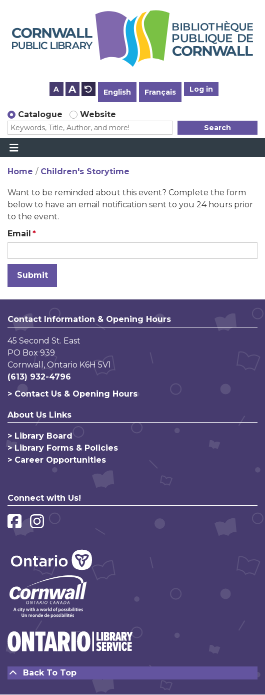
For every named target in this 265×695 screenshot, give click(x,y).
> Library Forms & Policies (63, 448)
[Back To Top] (133, 672)
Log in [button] (201, 89)
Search (217, 127)
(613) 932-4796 (39, 377)
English (117, 92)
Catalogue (40, 114)
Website (98, 114)
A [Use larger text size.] (72, 89)
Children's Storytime (85, 171)
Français (160, 92)
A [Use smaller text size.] (56, 89)
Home (20, 171)
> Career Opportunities (57, 460)
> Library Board (40, 436)
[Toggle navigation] (13, 148)
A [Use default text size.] (89, 89)
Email (19, 233)
